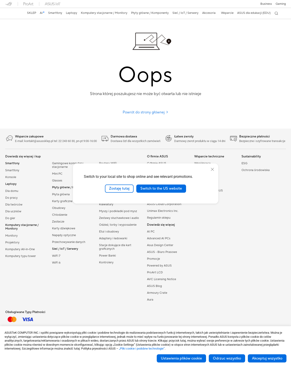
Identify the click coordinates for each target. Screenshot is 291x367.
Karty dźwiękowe (63, 228)
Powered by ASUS (159, 265)
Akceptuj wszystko (267, 358)
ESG (244, 163)
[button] (281, 4)
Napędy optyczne (64, 235)
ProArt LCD (155, 272)
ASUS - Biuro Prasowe (162, 252)
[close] (212, 169)
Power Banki (107, 255)
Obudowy (58, 208)
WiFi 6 (56, 262)
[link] (13, 13)
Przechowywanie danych (68, 242)
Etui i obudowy (109, 231)
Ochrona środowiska (255, 170)
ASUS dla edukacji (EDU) (254, 13)
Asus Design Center (160, 245)
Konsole (10, 177)
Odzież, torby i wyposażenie (118, 225)
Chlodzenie (59, 215)
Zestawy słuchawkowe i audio (119, 218)
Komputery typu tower (20, 256)
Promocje (153, 259)
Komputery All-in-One (20, 249)
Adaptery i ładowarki (113, 238)
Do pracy (11, 198)
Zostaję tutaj (119, 188)
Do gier (10, 218)
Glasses (57, 180)
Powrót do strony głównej (145, 112)
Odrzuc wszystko (227, 358)
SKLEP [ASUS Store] (31, 13)
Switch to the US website (161, 188)
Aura (150, 299)
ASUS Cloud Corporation (164, 204)
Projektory (12, 242)
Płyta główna (61, 194)
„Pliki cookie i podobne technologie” (142, 348)
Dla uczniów (13, 211)
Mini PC (57, 174)
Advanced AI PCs (158, 238)
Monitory (11, 235)
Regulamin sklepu (158, 218)
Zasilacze (58, 221)
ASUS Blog (154, 286)
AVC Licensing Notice (161, 279)
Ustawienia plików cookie (181, 358)
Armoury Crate (157, 293)
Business (266, 4)
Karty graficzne (62, 201)
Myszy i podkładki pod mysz (118, 211)
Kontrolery (106, 262)
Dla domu (11, 191)
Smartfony (12, 170)
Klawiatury (106, 204)
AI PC (151, 231)
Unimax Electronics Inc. (162, 211)
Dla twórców (13, 204)
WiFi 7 (56, 256)
